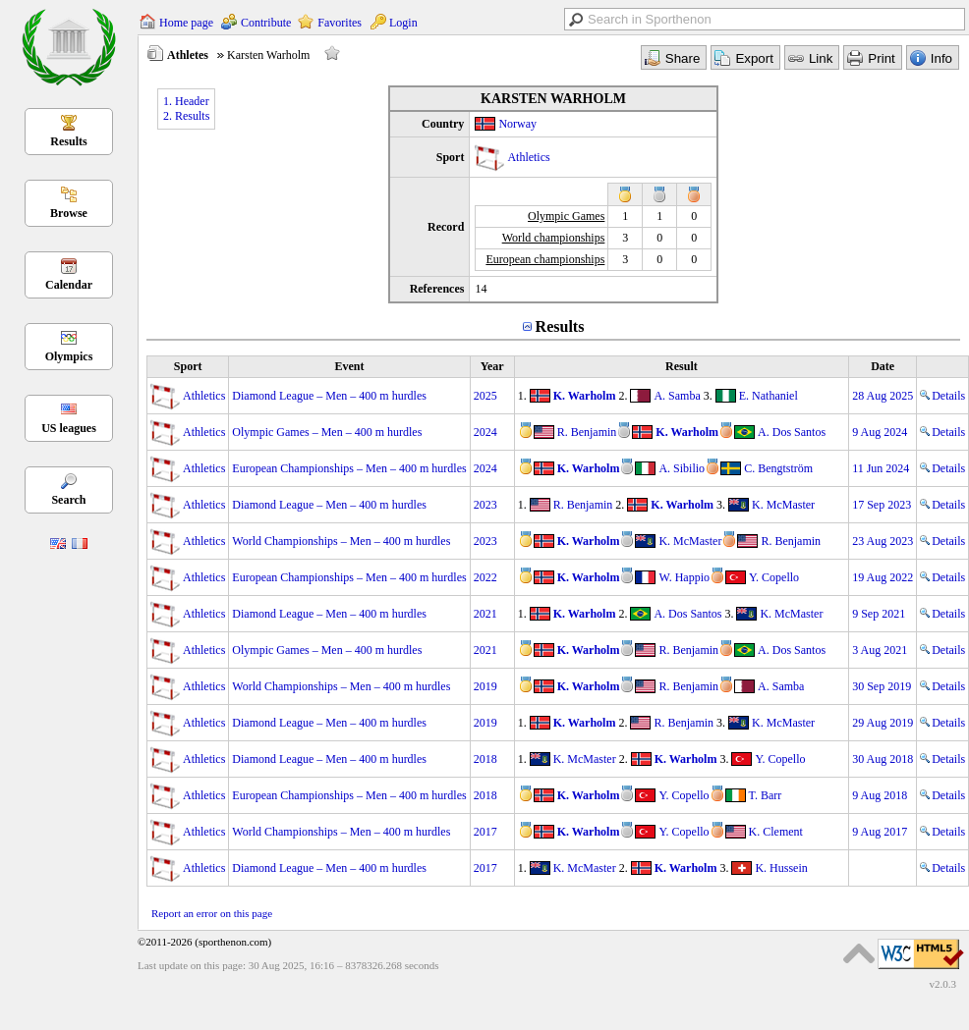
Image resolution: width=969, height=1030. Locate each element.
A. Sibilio (681, 468)
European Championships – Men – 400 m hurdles (349, 468)
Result (681, 366)
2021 (485, 614)
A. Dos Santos (792, 432)
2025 (485, 396)
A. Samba (677, 396)
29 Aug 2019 (882, 723)
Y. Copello (774, 577)
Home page (186, 22)
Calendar (68, 285)
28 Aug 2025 (882, 396)
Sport (188, 366)
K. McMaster (783, 505)
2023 (485, 505)
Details (942, 396)
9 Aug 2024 (879, 432)
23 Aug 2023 (882, 541)
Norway (517, 124)
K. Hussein (781, 868)
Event (349, 366)
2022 (485, 577)
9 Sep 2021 (878, 614)
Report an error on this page (211, 913)
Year (492, 366)
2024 (485, 432)
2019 (485, 686)
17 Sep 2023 (881, 505)
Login (403, 22)
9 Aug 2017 (879, 832)
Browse (68, 213)
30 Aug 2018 (882, 759)
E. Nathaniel (768, 396)
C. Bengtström (778, 468)
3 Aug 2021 (879, 650)
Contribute (266, 22)
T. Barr (765, 795)
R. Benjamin (587, 432)
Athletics (528, 157)
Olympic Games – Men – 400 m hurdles (327, 432)
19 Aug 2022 (882, 577)
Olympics (69, 356)
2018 (485, 759)
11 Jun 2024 (880, 468)
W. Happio (684, 577)
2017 (485, 832)
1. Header (186, 101)
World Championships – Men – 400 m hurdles (341, 541)
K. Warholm (584, 396)
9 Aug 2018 (879, 795)
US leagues (68, 428)
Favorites (339, 22)
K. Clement (776, 832)
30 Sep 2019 (881, 686)
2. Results (186, 116)
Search (68, 500)
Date (882, 366)
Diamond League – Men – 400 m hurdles (329, 396)
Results (68, 141)
